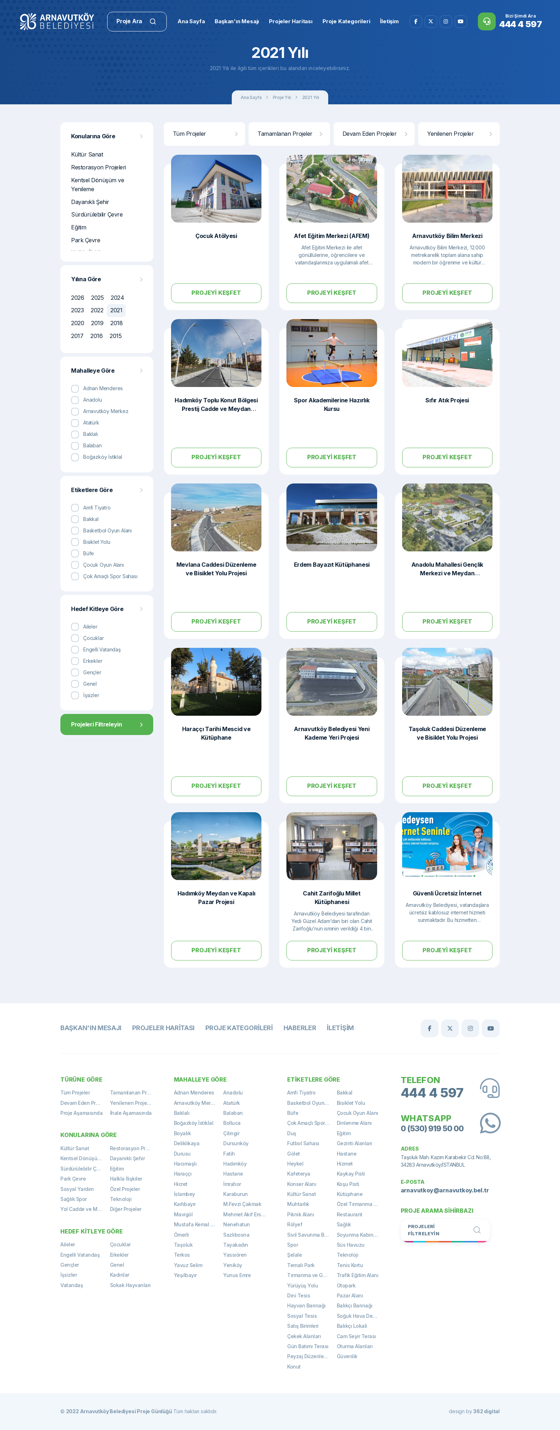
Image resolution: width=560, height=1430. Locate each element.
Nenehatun (236, 1224)
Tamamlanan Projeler (290, 133)
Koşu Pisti (348, 1184)
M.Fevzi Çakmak (242, 1204)
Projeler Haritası (163, 1028)
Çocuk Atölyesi (216, 235)
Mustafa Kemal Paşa (198, 1224)
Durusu (182, 1154)
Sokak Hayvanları (130, 1285)
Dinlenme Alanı (354, 1123)
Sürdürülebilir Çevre (96, 214)
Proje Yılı (282, 97)
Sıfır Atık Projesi (447, 400)
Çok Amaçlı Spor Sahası (312, 1123)
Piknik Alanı (300, 1214)
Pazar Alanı (350, 1295)
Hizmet (345, 1164)
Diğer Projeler (125, 1209)
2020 (77, 323)
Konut (294, 1367)
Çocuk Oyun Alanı (357, 1113)
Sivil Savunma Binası (311, 1235)
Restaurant (349, 1214)
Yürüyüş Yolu (302, 1285)
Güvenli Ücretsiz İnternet (447, 893)
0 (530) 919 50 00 (432, 1128)
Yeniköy (232, 1265)
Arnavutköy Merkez (196, 1103)
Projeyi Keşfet (216, 292)
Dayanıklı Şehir (90, 201)
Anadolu (233, 1092)
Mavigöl (183, 1214)
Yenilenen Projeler (459, 133)
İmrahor (232, 1184)
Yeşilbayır (185, 1275)
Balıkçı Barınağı (354, 1305)
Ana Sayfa (251, 97)
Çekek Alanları (304, 1336)
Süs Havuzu (351, 1245)
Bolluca (232, 1123)
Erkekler (119, 1255)
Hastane (233, 1174)
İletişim (340, 1028)
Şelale (294, 1255)
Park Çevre (85, 240)
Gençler (69, 1265)
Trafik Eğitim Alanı (358, 1275)
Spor (292, 1245)
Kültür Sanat (87, 154)
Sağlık (344, 1224)
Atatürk (231, 1103)
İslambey (184, 1194)
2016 (96, 335)
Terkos (182, 1255)
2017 (77, 335)
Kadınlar (119, 1275)
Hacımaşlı (185, 1164)
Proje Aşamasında (81, 1113)
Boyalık (182, 1133)
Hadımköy (234, 1164)
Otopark (346, 1285)
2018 (116, 323)
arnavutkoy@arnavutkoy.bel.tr (445, 1190)
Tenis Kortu (350, 1265)
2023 (77, 310)
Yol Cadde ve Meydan (85, 1209)
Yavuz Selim (188, 1265)
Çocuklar (120, 1244)
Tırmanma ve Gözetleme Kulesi (312, 1275)
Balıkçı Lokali (352, 1326)
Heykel (295, 1164)
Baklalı (182, 1113)
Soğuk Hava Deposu (361, 1316)
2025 (97, 297)
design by (474, 1411)
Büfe (292, 1113)
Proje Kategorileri (239, 1028)
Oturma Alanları (355, 1346)
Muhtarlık (298, 1204)
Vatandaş (71, 1285)
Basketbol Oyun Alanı (312, 1103)
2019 (97, 323)
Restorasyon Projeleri (98, 167)
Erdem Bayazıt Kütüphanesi (332, 564)
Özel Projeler (125, 1189)
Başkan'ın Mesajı (90, 1028)
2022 (97, 310)
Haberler (300, 1028)
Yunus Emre (237, 1275)
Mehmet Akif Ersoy (245, 1214)
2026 (77, 297)
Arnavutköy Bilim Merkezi (447, 235)
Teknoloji (121, 1199)
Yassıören (235, 1255)
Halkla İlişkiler (126, 1179)
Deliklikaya (187, 1143)
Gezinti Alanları (354, 1143)
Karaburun (235, 1194)
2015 (115, 335)
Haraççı (183, 1174)
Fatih (229, 1154)
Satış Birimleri (303, 1326)
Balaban (233, 1113)
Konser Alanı (301, 1184)
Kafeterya (298, 1174)
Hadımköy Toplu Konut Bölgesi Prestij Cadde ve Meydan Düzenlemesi (216, 409)
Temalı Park (301, 1265)
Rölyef (294, 1224)
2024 (117, 297)
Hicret (181, 1184)
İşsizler (68, 1275)
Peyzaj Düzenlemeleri (312, 1356)
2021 (116, 310)
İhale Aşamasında (131, 1113)
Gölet (293, 1154)
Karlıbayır (185, 1204)
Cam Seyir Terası (356, 1336)
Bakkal (344, 1092)
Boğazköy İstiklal (194, 1123)
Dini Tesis (298, 1295)
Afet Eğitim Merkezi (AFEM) (331, 235)
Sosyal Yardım (77, 1189)
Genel (117, 1265)
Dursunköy (236, 1143)
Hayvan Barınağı (306, 1305)
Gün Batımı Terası (308, 1346)
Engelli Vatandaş (80, 1255)
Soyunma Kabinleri (359, 1235)
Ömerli (181, 1235)
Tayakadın (235, 1245)
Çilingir (231, 1133)
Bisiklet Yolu (351, 1103)
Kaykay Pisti (351, 1174)
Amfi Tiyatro (301, 1092)
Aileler (67, 1244)
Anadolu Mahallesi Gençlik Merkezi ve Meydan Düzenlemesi (447, 573)
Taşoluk (183, 1245)
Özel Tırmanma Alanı (361, 1204)
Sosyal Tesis (302, 1316)
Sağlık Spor (73, 1199)
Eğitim (78, 227)
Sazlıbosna (236, 1235)
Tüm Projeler (205, 133)
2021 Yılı (310, 97)
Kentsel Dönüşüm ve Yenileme (97, 185)
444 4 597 (432, 1093)
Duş (291, 1133)
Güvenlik (347, 1356)
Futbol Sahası (303, 1143)
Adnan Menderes (194, 1092)
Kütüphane (350, 1194)
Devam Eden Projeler (374, 133)
